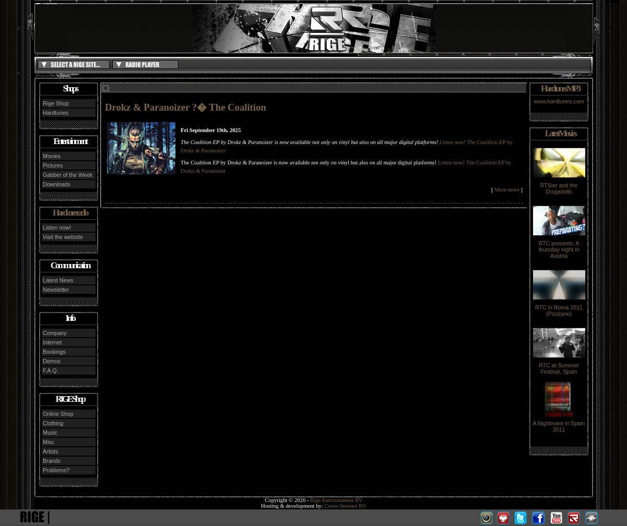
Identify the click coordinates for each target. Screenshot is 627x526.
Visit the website (63, 237)
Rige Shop (56, 103)
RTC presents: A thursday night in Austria (559, 247)
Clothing (53, 423)
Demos (52, 361)
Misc (48, 442)
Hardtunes (55, 113)
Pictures (53, 165)
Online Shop (58, 414)
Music (50, 432)
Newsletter (56, 289)
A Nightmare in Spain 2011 (559, 424)
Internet (52, 342)
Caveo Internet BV (345, 506)
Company (55, 333)
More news (506, 190)
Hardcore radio (70, 213)
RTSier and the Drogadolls (559, 186)
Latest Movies (560, 133)
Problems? (56, 470)
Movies (52, 156)
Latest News (58, 280)
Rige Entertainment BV (336, 500)
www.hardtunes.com (559, 101)
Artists (50, 451)
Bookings (54, 352)
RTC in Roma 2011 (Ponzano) (559, 308)
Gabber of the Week (67, 175)
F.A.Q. (50, 370)
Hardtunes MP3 (560, 88)
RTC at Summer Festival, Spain (559, 366)
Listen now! (57, 227)
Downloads (56, 184)
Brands (52, 461)
